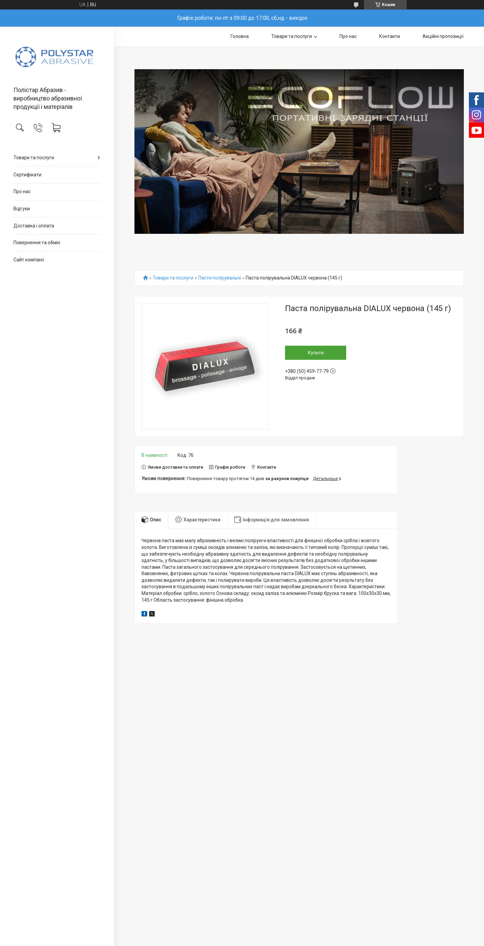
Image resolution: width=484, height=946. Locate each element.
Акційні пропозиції (442, 36)
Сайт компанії (28, 259)
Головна (240, 36)
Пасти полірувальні (219, 278)
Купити (316, 352)
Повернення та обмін (36, 242)
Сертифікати (27, 174)
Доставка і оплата (33, 225)
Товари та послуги (33, 157)
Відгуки (21, 208)
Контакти (389, 36)
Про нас (22, 191)
